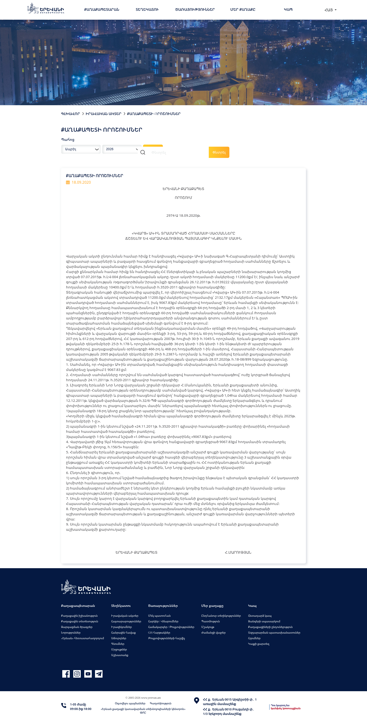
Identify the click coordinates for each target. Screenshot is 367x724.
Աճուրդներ (118, 638)
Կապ (288, 9)
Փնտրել (219, 152)
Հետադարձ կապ (260, 616)
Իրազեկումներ (121, 627)
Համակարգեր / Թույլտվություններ (171, 627)
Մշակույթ (207, 627)
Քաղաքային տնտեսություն (79, 621)
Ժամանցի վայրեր (213, 632)
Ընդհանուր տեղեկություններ (221, 616)
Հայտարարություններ (126, 621)
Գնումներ (117, 644)
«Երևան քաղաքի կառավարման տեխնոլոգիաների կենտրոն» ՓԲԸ (143, 711)
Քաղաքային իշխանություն (79, 616)
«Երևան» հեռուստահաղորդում (82, 638)
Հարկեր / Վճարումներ (163, 621)
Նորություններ (71, 632)
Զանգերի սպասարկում (264, 621)
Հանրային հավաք (123, 632)
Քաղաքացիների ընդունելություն (270, 627)
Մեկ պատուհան (159, 616)
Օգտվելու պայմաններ (130, 703)
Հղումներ (254, 638)
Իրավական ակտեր (103, 113)
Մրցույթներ (119, 649)
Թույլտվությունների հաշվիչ (166, 638)
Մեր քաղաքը (242, 9)
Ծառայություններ (195, 9)
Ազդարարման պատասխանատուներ (274, 632)
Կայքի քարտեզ (258, 644)
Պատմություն (210, 621)
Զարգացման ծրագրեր (76, 627)
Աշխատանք (119, 655)
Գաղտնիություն (160, 703)
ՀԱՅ (329, 9)
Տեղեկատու (147, 9)
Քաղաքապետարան (101, 9)
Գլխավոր (70, 113)
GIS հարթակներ (159, 632)
